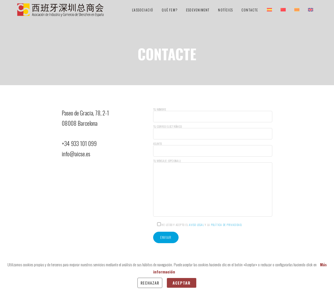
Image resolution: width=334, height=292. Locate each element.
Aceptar (182, 283)
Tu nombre (212, 115)
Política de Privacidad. (226, 225)
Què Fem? (169, 9)
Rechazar (150, 283)
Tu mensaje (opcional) (212, 188)
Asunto (212, 149)
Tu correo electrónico (212, 132)
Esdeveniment (197, 9)
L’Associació (142, 9)
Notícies (225, 9)
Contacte (249, 9)
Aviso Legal (196, 225)
